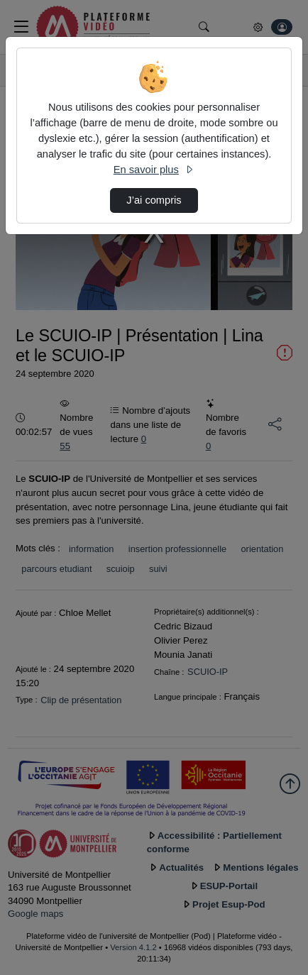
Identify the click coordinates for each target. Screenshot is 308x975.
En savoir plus (154, 169)
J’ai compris (153, 200)
